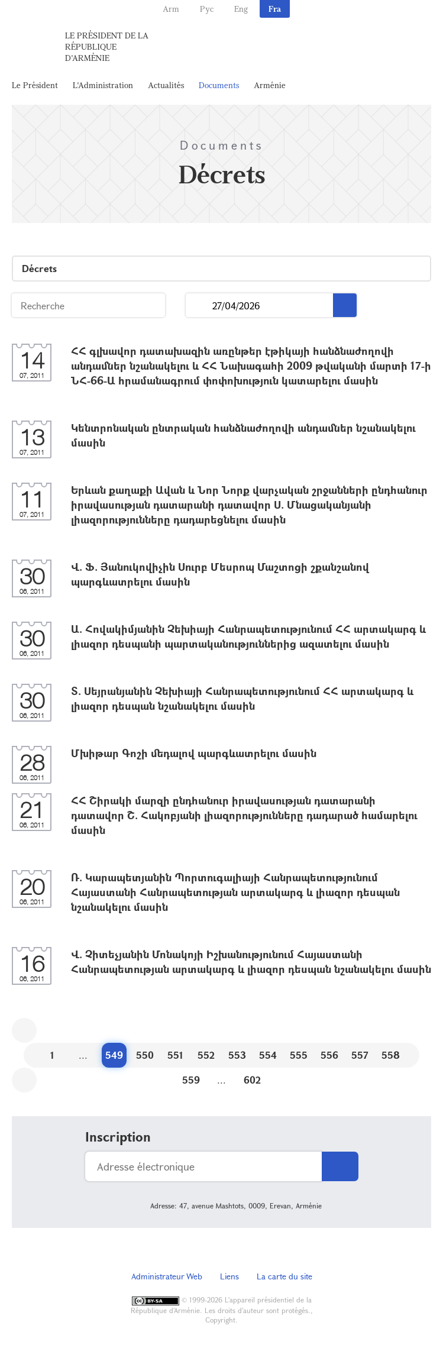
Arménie (270, 84)
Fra (275, 8)
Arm (171, 8)
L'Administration (103, 84)
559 (191, 1080)
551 (175, 1055)
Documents (219, 84)
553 (237, 1055)
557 (359, 1055)
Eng (241, 8)
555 (299, 1055)
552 (206, 1055)
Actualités (166, 84)
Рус (207, 8)
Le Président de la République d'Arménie (106, 46)
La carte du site (284, 1276)
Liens (229, 1276)
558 (390, 1055)
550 (145, 1055)
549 (114, 1055)
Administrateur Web (166, 1276)
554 (268, 1055)
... (199, 305)
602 (252, 1080)
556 (329, 1055)
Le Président (35, 84)
